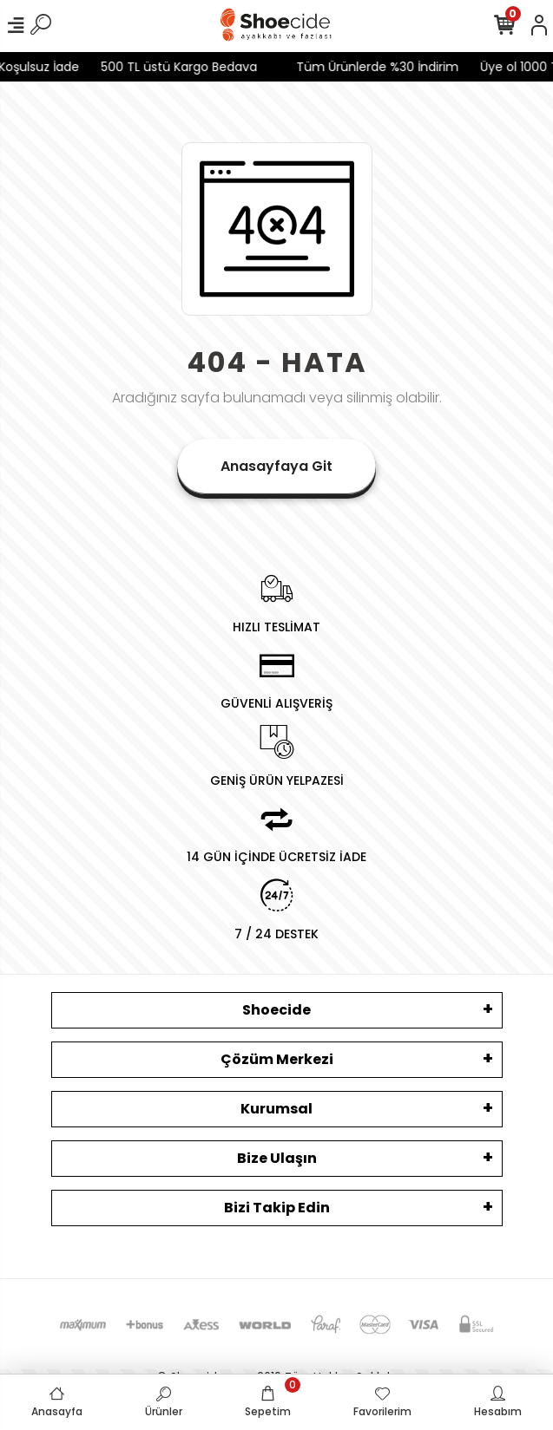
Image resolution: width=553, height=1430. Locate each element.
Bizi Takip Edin (277, 1208)
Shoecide (276, 1010)
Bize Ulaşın (277, 1158)
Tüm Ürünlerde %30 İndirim (367, 66)
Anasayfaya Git (276, 466)
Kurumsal (276, 1109)
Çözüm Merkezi (277, 1059)
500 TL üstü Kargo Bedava (168, 66)
